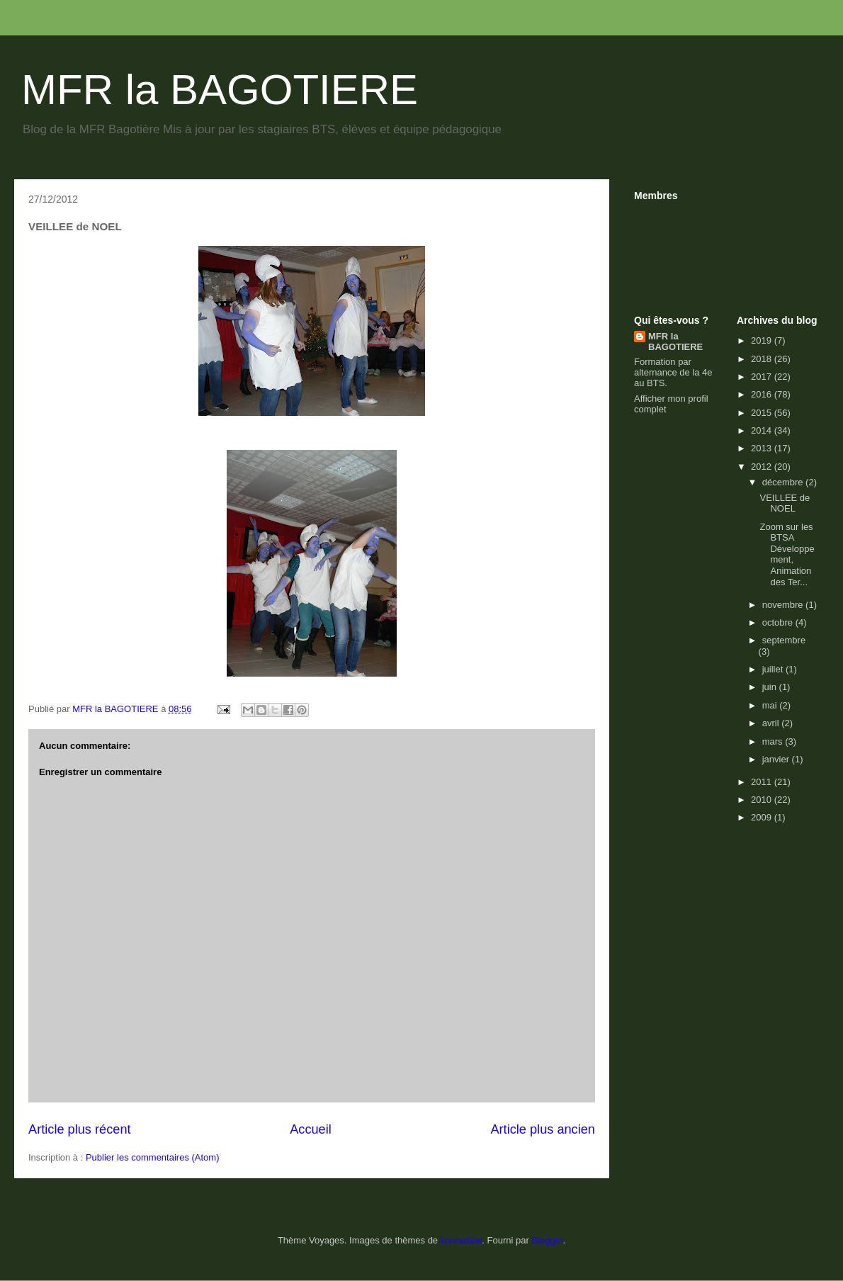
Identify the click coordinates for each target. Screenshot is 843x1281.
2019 (762, 340)
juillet (774, 669)
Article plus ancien (542, 1129)
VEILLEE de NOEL (784, 503)
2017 (762, 376)
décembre (783, 482)
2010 (762, 799)
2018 (762, 359)
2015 (762, 412)
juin (770, 687)
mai (771, 705)
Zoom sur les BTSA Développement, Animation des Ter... (786, 554)
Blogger (546, 1240)
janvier (777, 759)
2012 (762, 466)
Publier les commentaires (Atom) (153, 1157)
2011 (762, 782)
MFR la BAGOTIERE (219, 89)
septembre (783, 640)
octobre (779, 622)
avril (771, 723)
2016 (762, 394)
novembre (783, 604)
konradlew (461, 1240)
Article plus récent (79, 1129)
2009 (762, 817)
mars (774, 741)
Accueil (311, 1129)
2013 (762, 448)
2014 (762, 430)
